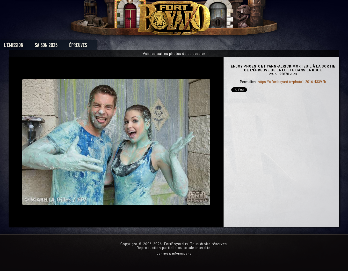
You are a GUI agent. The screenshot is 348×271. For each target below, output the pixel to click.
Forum (233, 46)
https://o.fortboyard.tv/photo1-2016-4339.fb (292, 82)
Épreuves (130, 46)
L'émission (66, 46)
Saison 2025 (98, 46)
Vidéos (181, 46)
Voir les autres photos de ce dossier (174, 54)
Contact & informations (174, 253)
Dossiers (207, 46)
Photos (157, 46)
